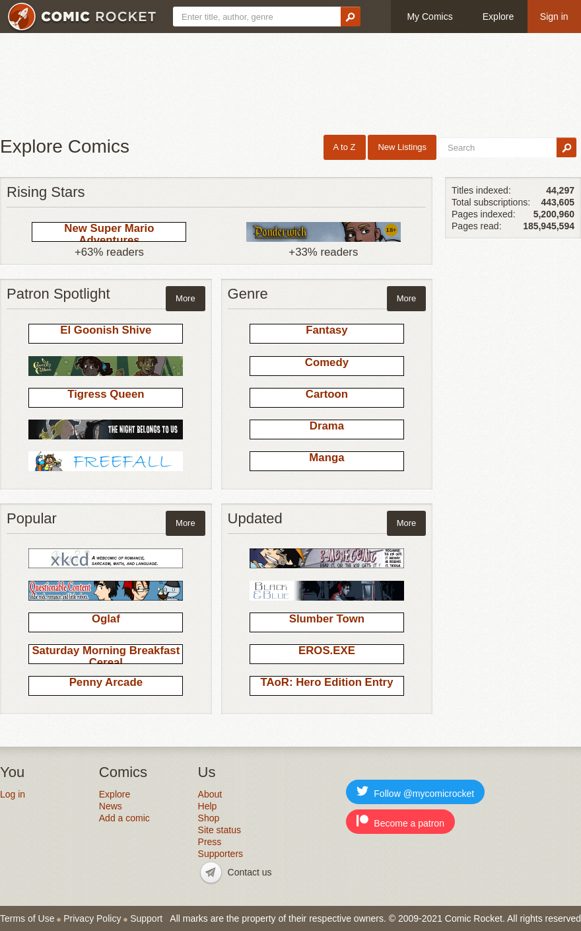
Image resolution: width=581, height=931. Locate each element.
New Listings (402, 147)
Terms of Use (27, 918)
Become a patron (400, 822)
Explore (498, 16)
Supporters (220, 853)
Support (146, 918)
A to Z (344, 147)
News (110, 806)
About (210, 794)
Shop (209, 818)
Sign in (554, 16)
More (185, 298)
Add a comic (124, 818)
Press (210, 842)
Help (207, 806)
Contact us (250, 872)
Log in (12, 794)
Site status (219, 830)
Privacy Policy (92, 918)
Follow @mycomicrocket (415, 792)
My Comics (429, 16)
